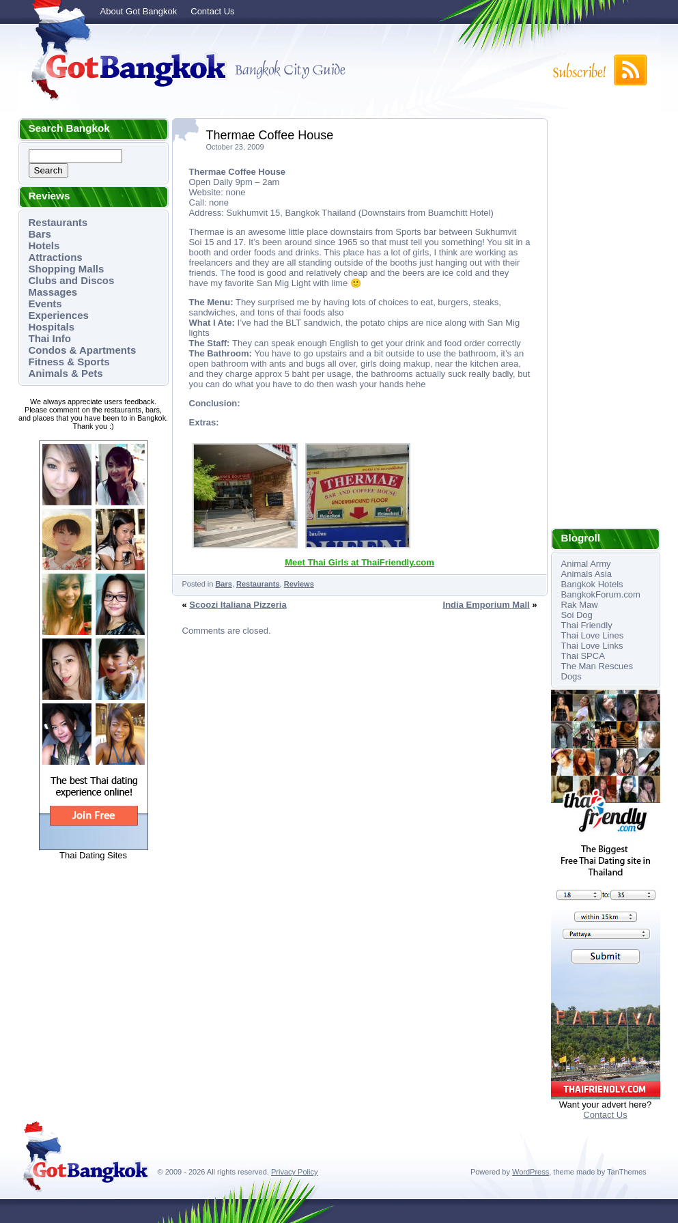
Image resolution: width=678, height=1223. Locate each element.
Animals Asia (586, 574)
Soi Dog (577, 615)
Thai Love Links (592, 646)
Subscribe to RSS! (599, 70)
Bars (40, 234)
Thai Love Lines (592, 635)
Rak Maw (579, 605)
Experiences (59, 315)
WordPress (530, 1172)
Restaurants (58, 222)
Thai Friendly (586, 625)
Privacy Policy (294, 1172)
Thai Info (50, 338)
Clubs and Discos (72, 280)
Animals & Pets (66, 373)
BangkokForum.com (600, 594)
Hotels (44, 245)
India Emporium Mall (486, 605)
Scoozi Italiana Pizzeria (237, 605)
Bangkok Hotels (592, 584)
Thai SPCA (583, 656)
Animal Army (586, 564)
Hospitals (52, 327)
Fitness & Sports (69, 361)
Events (45, 303)
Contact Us (212, 11)
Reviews (299, 584)
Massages (53, 292)
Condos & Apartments (83, 350)
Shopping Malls (66, 269)
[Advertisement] (605, 323)
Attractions (56, 257)
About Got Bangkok (139, 11)
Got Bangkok (124, 70)
